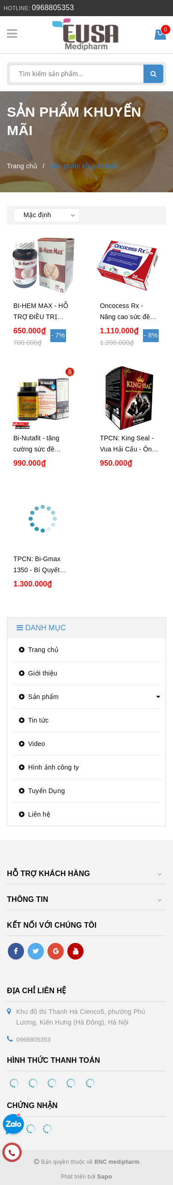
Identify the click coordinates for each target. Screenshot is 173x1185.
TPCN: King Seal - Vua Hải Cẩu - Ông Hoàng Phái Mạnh (128, 449)
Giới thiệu (37, 673)
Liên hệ (33, 814)
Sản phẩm (38, 696)
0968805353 (53, 8)
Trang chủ (38, 649)
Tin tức (32, 720)
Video (31, 744)
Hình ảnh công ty (48, 767)
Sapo (104, 1176)
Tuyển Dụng (41, 791)
